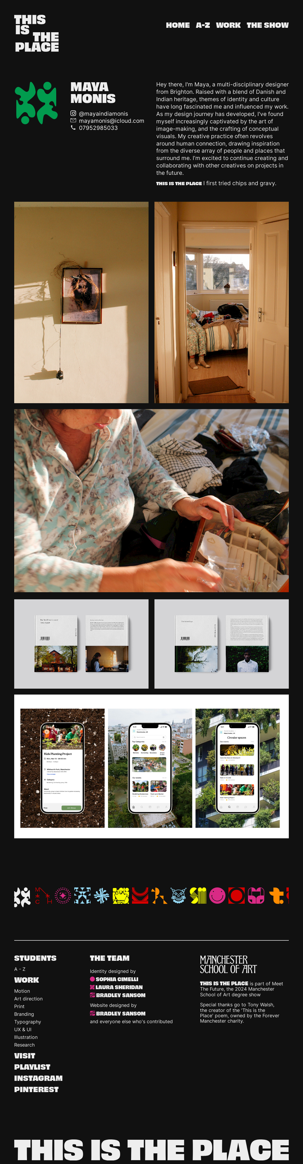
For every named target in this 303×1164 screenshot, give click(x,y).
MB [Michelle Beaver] (63, 895)
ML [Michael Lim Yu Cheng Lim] (44, 895)
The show (268, 25)
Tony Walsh (260, 1005)
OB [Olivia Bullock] (102, 895)
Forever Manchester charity (239, 1018)
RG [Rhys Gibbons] (140, 895)
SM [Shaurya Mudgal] (198, 895)
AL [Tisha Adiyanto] (275, 895)
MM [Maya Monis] (20, 897)
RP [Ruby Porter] (178, 895)
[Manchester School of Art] (244, 964)
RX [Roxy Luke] (159, 895)
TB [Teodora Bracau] (236, 895)
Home (178, 25)
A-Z (203, 25)
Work (228, 25)
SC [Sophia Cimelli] (217, 895)
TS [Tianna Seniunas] (256, 895)
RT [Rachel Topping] (121, 895)
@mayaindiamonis (103, 113)
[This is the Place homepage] (36, 34)
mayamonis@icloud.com (111, 120)
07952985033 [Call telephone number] (98, 127)
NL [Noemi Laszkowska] (82, 895)
